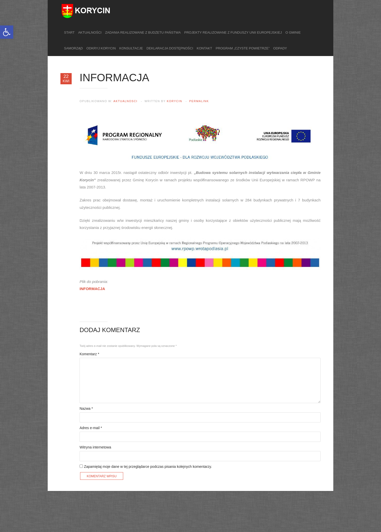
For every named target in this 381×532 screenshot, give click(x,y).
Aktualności (89, 32)
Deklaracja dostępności (169, 48)
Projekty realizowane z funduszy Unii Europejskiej (233, 32)
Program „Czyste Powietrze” (243, 48)
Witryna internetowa (95, 447)
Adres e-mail (91, 428)
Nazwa (86, 408)
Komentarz (89, 354)
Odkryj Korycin (101, 48)
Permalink (199, 101)
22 (66, 78)
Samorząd (73, 48)
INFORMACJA (92, 289)
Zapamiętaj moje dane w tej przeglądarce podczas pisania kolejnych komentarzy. (148, 467)
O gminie (293, 32)
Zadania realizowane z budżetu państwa (143, 32)
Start (69, 32)
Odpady (280, 48)
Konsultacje (131, 48)
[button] (6, 32)
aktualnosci (125, 101)
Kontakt (204, 48)
